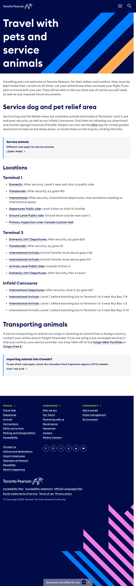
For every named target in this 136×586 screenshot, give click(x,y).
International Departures (26, 290)
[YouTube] (83, 448)
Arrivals (7, 419)
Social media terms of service (20, 493)
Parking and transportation (19, 432)
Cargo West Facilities (107, 342)
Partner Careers (52, 437)
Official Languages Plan (68, 488)
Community (91, 405)
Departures (9, 414)
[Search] (129, 6)
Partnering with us (53, 419)
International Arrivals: (24, 253)
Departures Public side (25, 209)
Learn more (14, 151)
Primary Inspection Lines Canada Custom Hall (41, 222)
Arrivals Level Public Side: (27, 266)
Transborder (17, 191)
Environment (90, 419)
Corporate (50, 405)
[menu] (120, 6)
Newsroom (49, 428)
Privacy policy (63, 493)
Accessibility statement (39, 488)
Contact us (9, 446)
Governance (50, 424)
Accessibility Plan (13, 488)
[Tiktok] (68, 448)
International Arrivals (24, 296)
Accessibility (10, 437)
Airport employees (14, 456)
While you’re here (13, 428)
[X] (46, 448)
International (18, 198)
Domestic (15, 184)
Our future (49, 414)
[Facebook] (61, 448)
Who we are (50, 410)
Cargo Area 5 (12, 346)
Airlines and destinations (17, 451)
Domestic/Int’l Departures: (28, 239)
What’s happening (14, 469)
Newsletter (9, 465)
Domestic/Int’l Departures (27, 273)
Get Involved (90, 410)
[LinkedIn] (76, 448)
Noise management (94, 414)
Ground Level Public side (26, 215)
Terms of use (46, 493)
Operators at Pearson (15, 460)
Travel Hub (9, 410)
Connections (10, 424)
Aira (94, 125)
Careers (47, 432)
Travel (7, 405)
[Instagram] (53, 448)
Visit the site (15, 369)
